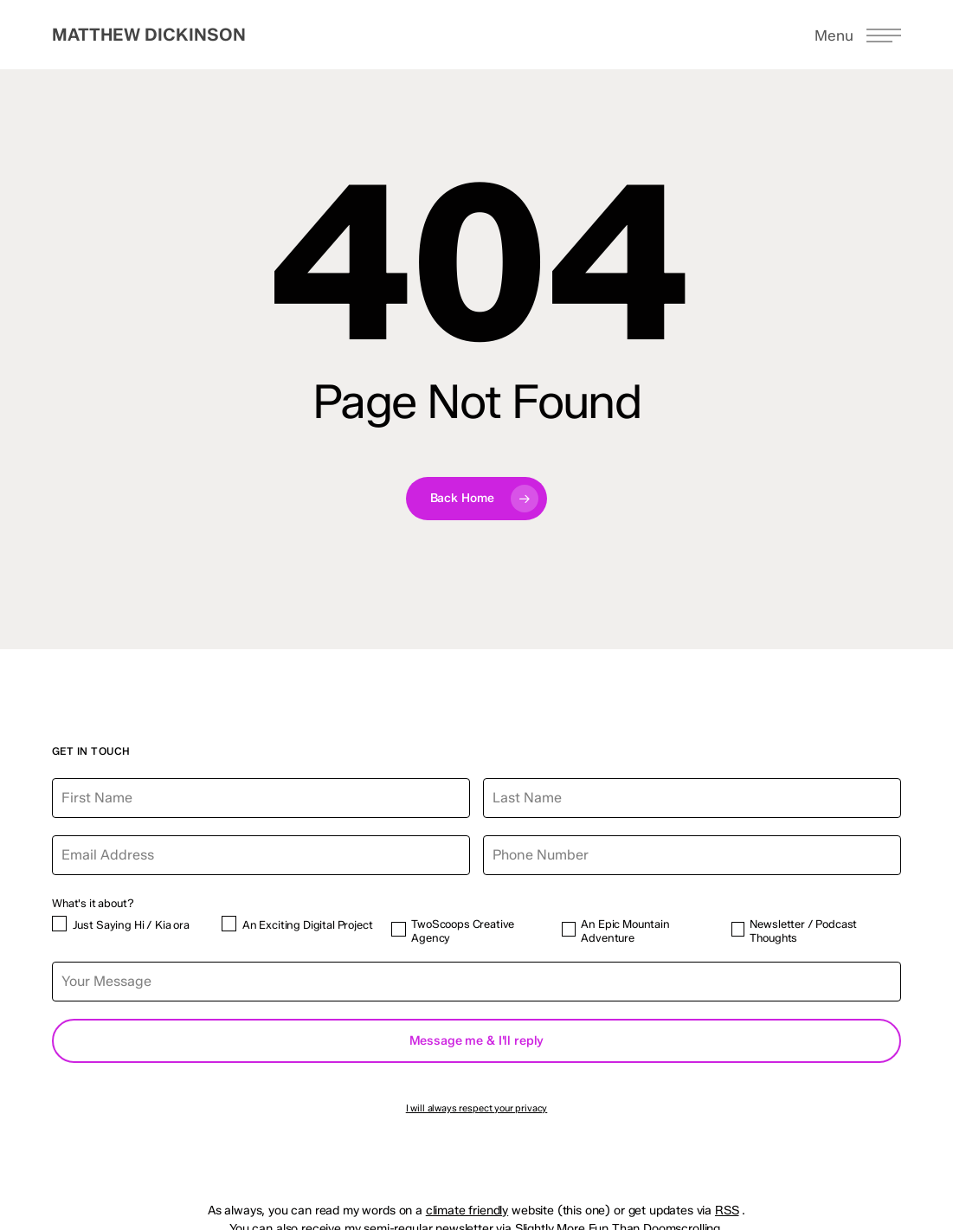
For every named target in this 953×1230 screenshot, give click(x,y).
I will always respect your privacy (477, 1108)
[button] (858, 35)
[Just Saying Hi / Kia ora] (59, 923)
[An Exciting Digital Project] (229, 923)
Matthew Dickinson (149, 34)
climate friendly (467, 1210)
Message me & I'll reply (476, 1040)
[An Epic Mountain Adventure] (569, 929)
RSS (727, 1210)
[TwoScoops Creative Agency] (398, 929)
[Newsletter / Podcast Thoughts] (737, 929)
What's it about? (92, 903)
